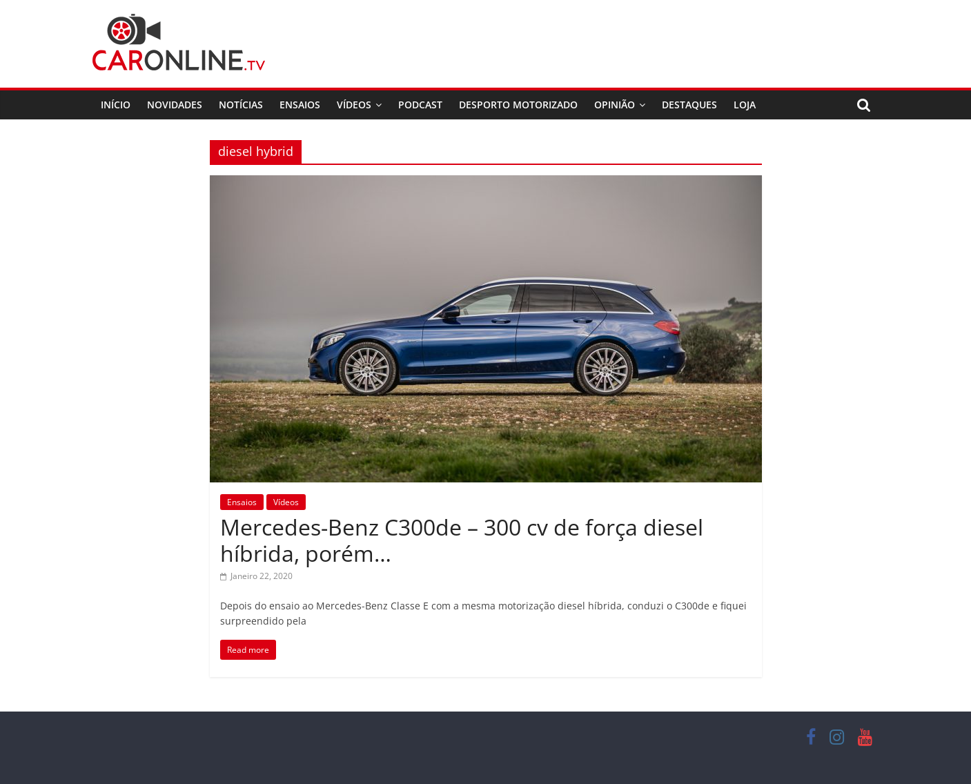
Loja (745, 104)
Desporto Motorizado (518, 104)
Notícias (241, 104)
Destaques (689, 104)
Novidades (174, 104)
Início (115, 104)
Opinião (614, 104)
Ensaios (299, 104)
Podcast (420, 104)
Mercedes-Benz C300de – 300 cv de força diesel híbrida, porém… (461, 540)
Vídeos (354, 104)
